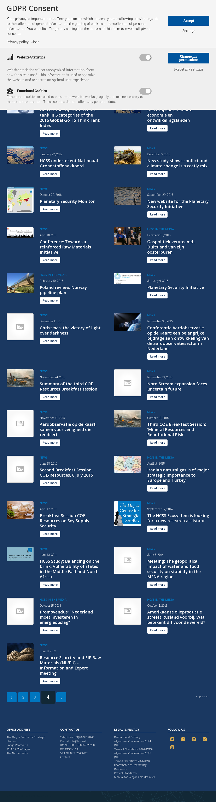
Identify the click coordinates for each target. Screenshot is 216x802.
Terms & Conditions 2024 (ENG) (133, 749)
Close (35, 42)
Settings (188, 30)
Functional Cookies (27, 91)
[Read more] (50, 133)
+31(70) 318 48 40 (84, 737)
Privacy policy (18, 42)
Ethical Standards (125, 773)
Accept (188, 20)
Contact (65, 757)
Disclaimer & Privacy (127, 737)
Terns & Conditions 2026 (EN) (132, 761)
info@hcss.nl (78, 741)
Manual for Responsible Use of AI (134, 777)
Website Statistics (26, 57)
